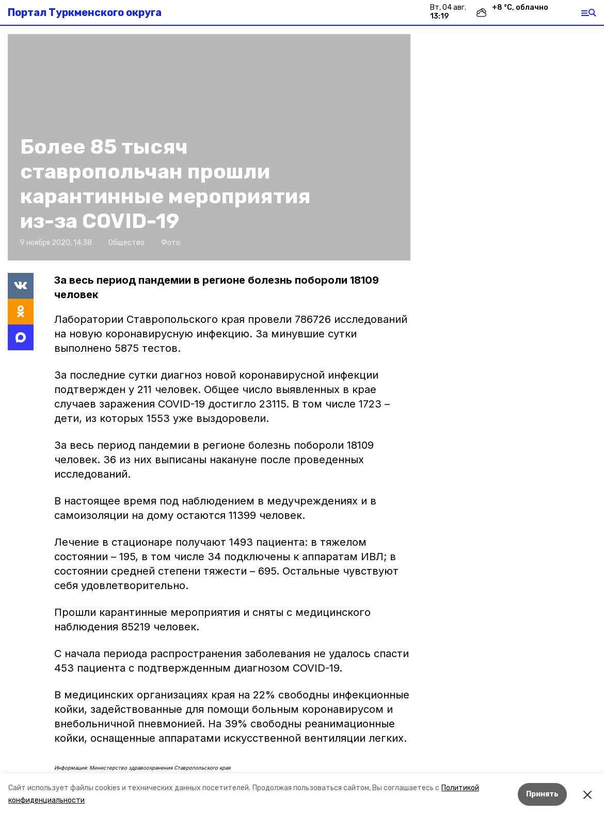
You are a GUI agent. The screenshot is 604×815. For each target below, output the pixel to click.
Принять (542, 794)
